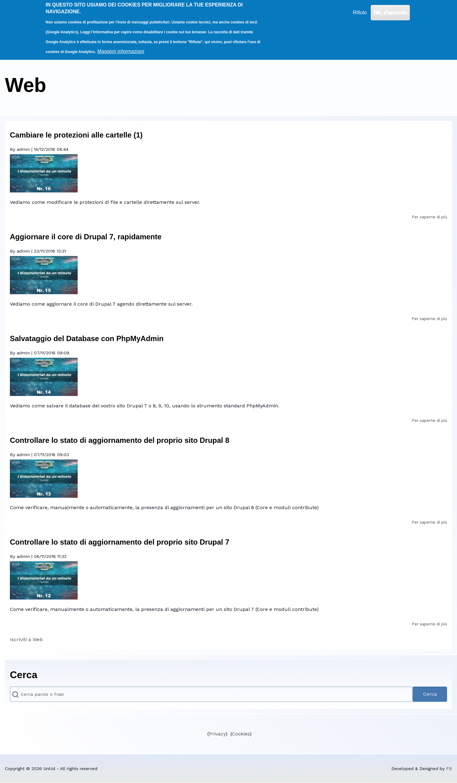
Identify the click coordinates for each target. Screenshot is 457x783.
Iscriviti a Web (26, 639)
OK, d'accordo (390, 7)
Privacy (217, 734)
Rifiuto (360, 7)
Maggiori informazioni (120, 46)
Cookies (241, 734)
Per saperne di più (429, 217)
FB (449, 768)
